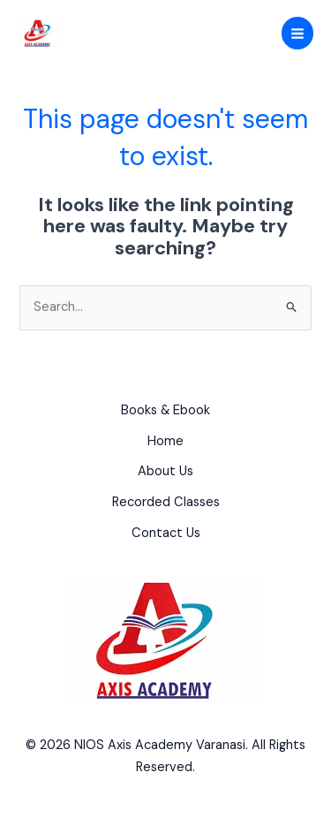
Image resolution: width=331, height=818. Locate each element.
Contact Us (166, 533)
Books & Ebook (165, 410)
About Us (165, 471)
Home (165, 441)
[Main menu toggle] (297, 33)
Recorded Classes (166, 502)
